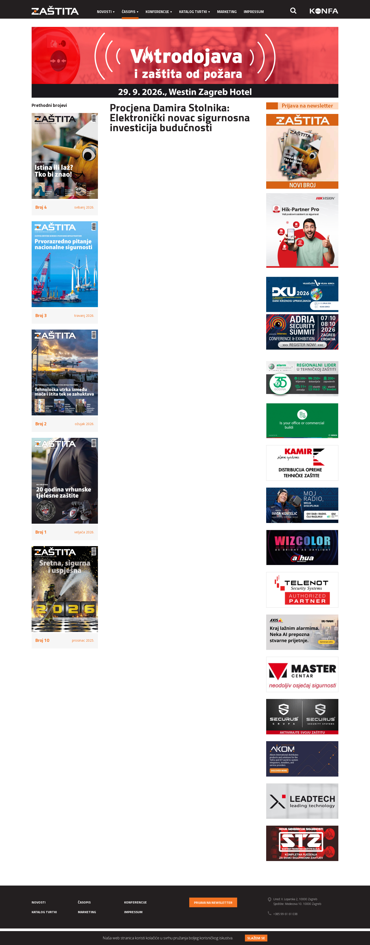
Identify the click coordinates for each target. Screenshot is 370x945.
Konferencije (159, 11)
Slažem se (256, 938)
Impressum (254, 11)
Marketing (227, 11)
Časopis (130, 11)
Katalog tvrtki (194, 11)
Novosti (106, 11)
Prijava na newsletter (213, 902)
